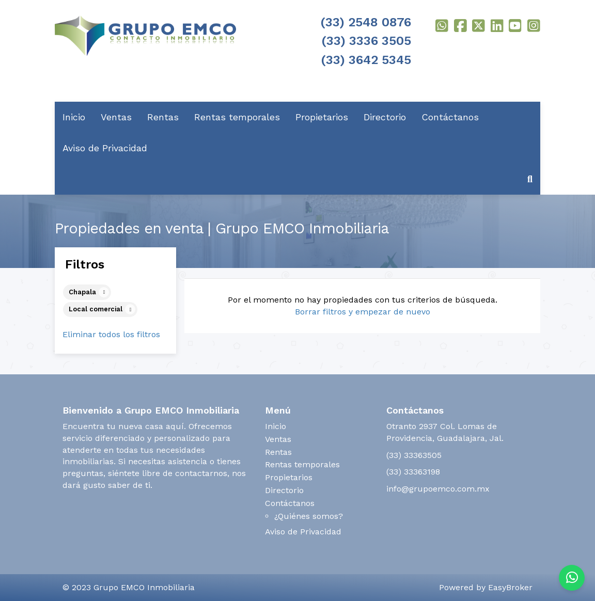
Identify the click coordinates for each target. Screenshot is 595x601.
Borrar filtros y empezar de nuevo (362, 312)
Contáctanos (450, 117)
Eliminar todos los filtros (111, 334)
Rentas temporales (237, 117)
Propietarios (321, 117)
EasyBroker (510, 587)
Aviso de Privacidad (104, 148)
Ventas (116, 117)
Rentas (163, 117)
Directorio (385, 117)
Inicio (73, 117)
